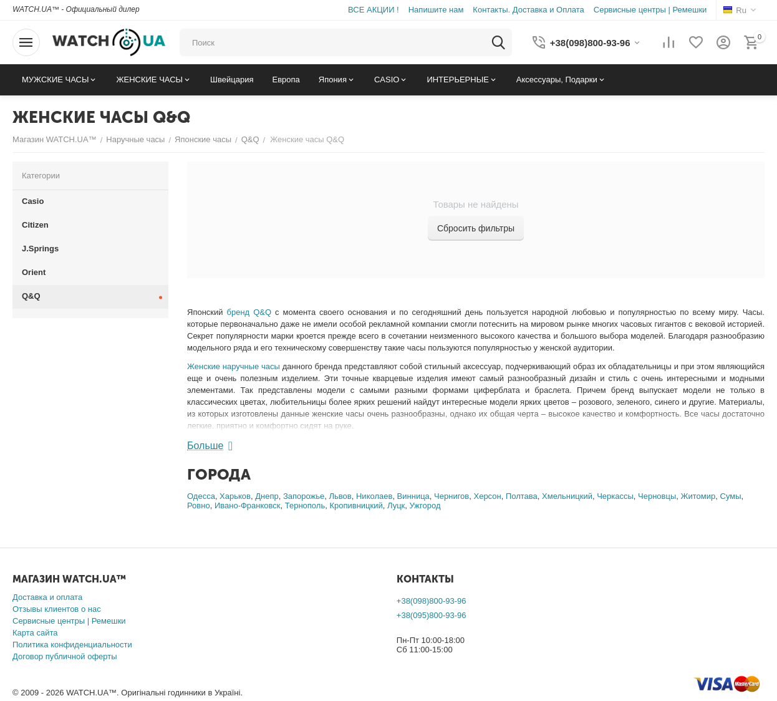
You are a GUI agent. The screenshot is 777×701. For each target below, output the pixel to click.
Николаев (374, 496)
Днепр (266, 496)
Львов (340, 496)
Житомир (698, 496)
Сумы (730, 496)
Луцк (396, 505)
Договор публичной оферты (64, 656)
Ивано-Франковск (248, 505)
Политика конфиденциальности (72, 644)
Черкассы (615, 496)
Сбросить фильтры (475, 228)
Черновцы (657, 496)
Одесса (201, 496)
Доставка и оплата (47, 597)
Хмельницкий (567, 496)
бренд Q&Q (249, 312)
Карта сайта (34, 632)
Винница (413, 496)
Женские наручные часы (233, 366)
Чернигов (451, 496)
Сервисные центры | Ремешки (69, 621)
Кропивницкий (355, 505)
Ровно (198, 505)
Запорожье (303, 496)
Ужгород (425, 505)
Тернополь (305, 505)
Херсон (487, 496)
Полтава (522, 496)
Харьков (235, 496)
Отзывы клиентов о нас (56, 609)
